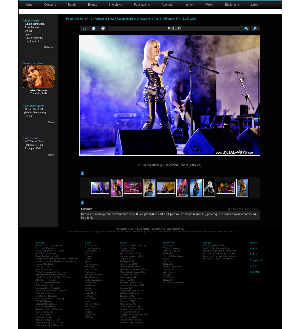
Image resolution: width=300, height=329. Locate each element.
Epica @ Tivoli (43, 314)
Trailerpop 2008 (127, 261)
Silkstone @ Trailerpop (47, 295)
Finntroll (89, 290)
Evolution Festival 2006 (131, 309)
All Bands (89, 317)
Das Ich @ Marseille (45, 248)
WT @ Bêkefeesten (45, 301)
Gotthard (89, 295)
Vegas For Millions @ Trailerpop (51, 290)
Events (92, 4)
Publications (142, 4)
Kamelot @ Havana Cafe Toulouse (219, 256)
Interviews (115, 4)
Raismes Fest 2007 (129, 274)
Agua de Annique (34, 37)
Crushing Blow (104, 18)
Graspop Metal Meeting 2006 (134, 314)
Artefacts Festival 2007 (131, 298)
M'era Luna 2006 (128, 303)
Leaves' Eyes (91, 269)
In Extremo (90, 298)
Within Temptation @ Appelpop (51, 272)
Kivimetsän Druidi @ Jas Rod (50, 250)
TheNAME (168, 277)
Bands (72, 4)
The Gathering (92, 277)
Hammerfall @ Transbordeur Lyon (219, 250)
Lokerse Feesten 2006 (130, 306)
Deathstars (90, 285)
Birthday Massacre (94, 274)
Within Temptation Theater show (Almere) (56, 261)
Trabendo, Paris (38, 93)
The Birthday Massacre (174, 256)
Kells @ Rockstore (45, 266)
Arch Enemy (91, 250)
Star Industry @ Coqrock (48, 288)
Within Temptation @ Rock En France (54, 277)
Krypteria (89, 266)
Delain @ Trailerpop (45, 293)
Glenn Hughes (92, 293)
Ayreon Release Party (130, 266)
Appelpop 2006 (127, 301)
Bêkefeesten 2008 (128, 264)
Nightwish (90, 272)
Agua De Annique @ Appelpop (51, 274)
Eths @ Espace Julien (213, 245)
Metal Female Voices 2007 (132, 272)
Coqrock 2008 (126, 258)
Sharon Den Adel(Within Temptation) (35, 111)
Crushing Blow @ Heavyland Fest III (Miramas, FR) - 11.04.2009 (156, 18)
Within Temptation (35, 23)
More (51, 122)
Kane (87, 309)
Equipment (232, 4)
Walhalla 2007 (127, 288)
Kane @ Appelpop (44, 269)
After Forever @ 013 (46, 280)
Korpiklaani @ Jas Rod (47, 256)
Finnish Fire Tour (34, 144)
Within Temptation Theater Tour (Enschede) (57, 258)
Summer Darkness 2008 (131, 256)
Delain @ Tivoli (43, 317)
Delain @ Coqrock (45, 285)
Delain (28, 30)
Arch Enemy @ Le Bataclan (49, 325)
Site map (255, 271)
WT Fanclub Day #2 (130, 293)
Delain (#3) (168, 253)
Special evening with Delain (133, 269)
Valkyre (167, 261)
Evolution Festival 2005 (131, 322)
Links (254, 4)
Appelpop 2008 (33, 148)
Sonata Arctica (92, 303)
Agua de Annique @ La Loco (50, 322)
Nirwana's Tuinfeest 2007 (132, 285)
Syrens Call (169, 269)
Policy (209, 4)
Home (28, 4)
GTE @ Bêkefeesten (45, 306)
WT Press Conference (173, 282)
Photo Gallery (74, 18)
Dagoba (88, 311)
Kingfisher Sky (33, 41)
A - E (89, 18)
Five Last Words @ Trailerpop (50, 298)
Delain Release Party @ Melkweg (219, 253)
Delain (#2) (168, 264)
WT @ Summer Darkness (48, 282)
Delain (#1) (168, 280)
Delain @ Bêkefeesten (46, 303)
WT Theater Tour (34, 141)
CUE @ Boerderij (44, 311)
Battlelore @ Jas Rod (46, 253)
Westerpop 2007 (128, 280)
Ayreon (88, 256)
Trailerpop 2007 (127, 295)
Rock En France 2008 (130, 253)
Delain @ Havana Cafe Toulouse (218, 258)
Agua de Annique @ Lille (48, 319)
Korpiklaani (90, 314)
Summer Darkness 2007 (131, 282)
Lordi (87, 301)
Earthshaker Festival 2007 (132, 290)
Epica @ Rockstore (45, 264)
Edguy (88, 288)
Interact (189, 4)
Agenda (167, 4)
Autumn (89, 253)
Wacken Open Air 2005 (131, 319)
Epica (28, 34)
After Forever (32, 27)
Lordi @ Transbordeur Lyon (216, 248)
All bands (48, 47)
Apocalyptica (91, 282)
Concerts (50, 4)
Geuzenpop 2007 (128, 277)
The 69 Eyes (91, 306)
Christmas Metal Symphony (133, 245)
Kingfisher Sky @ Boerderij (49, 245)
